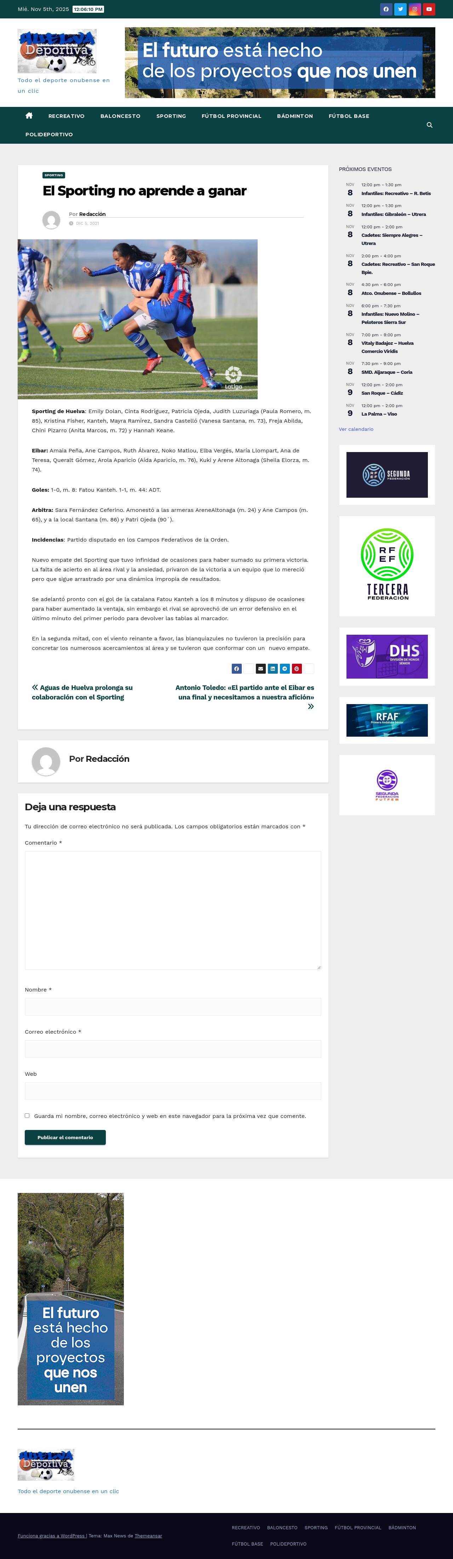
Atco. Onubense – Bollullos (391, 293)
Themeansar (148, 1535)
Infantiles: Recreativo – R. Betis (396, 193)
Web (31, 1073)
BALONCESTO (121, 116)
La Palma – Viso (379, 414)
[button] (429, 125)
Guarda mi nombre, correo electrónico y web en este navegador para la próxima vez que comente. (170, 1116)
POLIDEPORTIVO (49, 134)
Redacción (92, 214)
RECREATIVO (66, 116)
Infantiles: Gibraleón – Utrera (394, 214)
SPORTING (171, 116)
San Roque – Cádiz (382, 393)
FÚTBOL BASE (349, 116)
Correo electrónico (53, 1031)
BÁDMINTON (295, 116)
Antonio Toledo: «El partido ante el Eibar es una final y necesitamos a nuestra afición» (245, 697)
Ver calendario (356, 429)
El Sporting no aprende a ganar (144, 190)
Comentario (43, 842)
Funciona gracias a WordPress (52, 1535)
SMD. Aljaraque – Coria (387, 372)
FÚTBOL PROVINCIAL (232, 116)
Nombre (38, 989)
